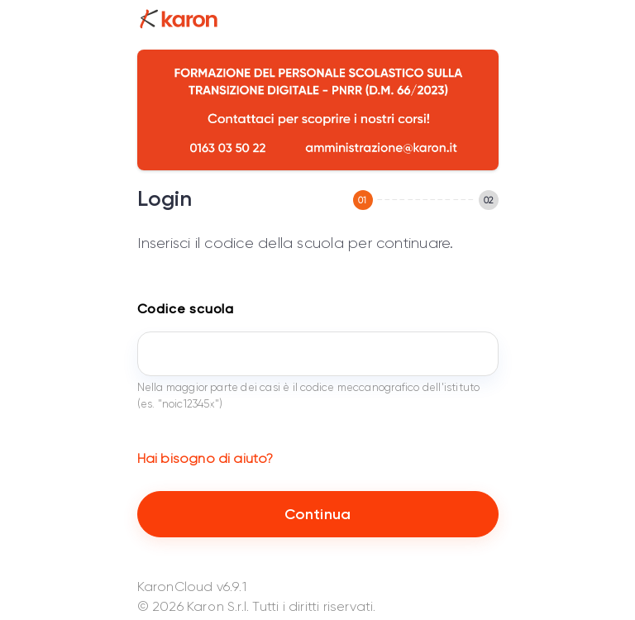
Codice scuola (185, 309)
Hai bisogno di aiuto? (205, 458)
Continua (317, 514)
